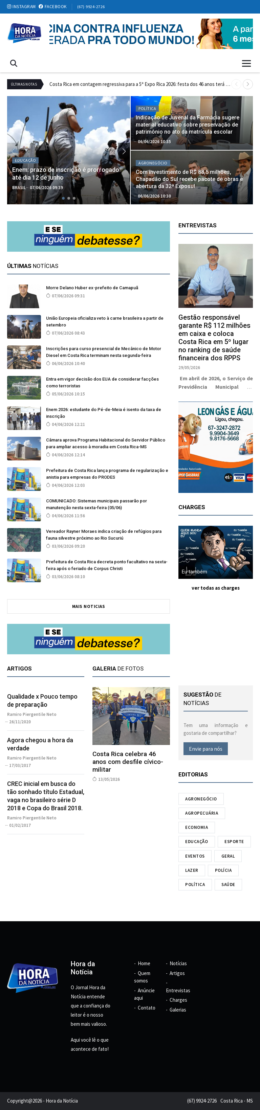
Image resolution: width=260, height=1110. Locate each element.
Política (195, 884)
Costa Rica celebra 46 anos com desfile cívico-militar (127, 761)
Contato (146, 1007)
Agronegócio (201, 799)
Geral (228, 856)
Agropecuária (201, 813)
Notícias (178, 963)
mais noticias (88, 606)
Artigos (177, 973)
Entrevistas (178, 990)
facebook (53, 6)
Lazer (191, 870)
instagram (21, 6)
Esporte (234, 841)
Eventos (195, 856)
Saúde (228, 884)
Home (144, 963)
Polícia (223, 870)
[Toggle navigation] (246, 63)
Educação (196, 841)
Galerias (178, 1009)
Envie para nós (205, 748)
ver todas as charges (216, 588)
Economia (196, 827)
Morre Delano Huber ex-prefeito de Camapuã (92, 287)
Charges (178, 1000)
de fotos (118, 668)
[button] (248, 84)
